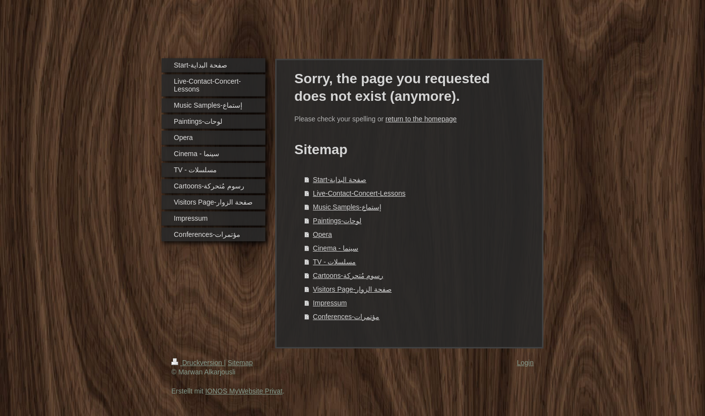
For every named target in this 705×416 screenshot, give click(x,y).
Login (525, 363)
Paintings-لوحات (337, 221)
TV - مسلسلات (334, 262)
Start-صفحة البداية (339, 180)
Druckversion (197, 363)
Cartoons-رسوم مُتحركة (348, 275)
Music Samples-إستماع (347, 207)
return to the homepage (421, 119)
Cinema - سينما (335, 248)
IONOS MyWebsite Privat (243, 391)
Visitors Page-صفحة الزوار (352, 289)
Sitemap (240, 363)
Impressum (330, 303)
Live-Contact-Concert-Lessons (359, 193)
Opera (322, 234)
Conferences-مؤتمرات (346, 317)
